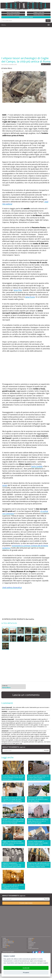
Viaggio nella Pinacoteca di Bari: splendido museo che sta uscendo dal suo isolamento (13, 843)
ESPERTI (30, 941)
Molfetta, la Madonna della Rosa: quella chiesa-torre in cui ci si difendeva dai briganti (38, 821)
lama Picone (30, 297)
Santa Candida (36, 466)
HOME (4, 938)
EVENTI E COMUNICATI (8, 942)
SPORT (30, 939)
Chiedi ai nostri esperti (8, 951)
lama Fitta (18, 290)
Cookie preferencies (33, 948)
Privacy (30, 947)
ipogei (4, 485)
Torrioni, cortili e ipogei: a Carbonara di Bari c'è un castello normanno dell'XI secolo (38, 843)
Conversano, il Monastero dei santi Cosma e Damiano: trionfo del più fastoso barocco (13, 777)
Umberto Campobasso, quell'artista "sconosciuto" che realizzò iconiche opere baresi (11, 864)
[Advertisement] (26, 42)
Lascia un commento (26, 695)
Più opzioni (26, 972)
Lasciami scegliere (42, 963)
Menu (3, 25)
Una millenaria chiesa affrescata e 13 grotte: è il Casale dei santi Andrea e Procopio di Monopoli (12, 799)
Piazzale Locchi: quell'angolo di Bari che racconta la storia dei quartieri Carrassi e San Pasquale (13, 821)
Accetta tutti (26, 968)
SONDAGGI (31, 944)
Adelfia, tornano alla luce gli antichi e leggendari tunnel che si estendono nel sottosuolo (13, 886)
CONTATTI (30, 945)
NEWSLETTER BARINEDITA (13, 747)
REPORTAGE (6, 945)
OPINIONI (30, 938)
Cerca (48, 20)
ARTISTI (4, 944)
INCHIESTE (5, 939)
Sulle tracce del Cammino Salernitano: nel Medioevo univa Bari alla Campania (37, 799)
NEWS (4, 947)
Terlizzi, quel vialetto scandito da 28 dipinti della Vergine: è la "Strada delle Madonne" (38, 777)
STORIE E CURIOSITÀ (8, 941)
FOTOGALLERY (32, 942)
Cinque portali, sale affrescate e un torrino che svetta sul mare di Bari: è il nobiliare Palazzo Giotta (39, 864)
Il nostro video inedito (26, 903)
